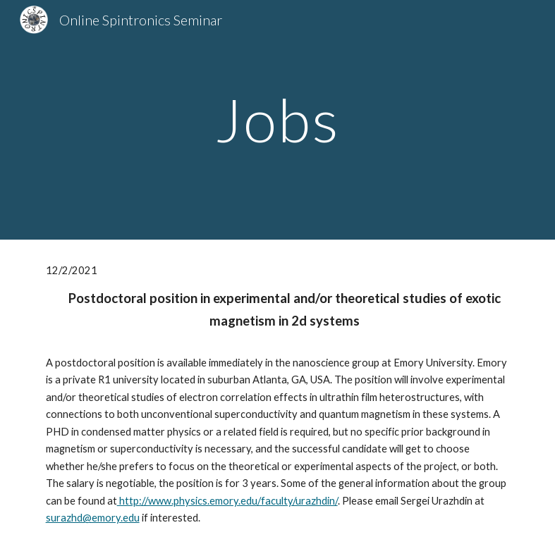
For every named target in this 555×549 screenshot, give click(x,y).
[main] (277, 119)
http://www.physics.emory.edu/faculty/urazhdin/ (227, 501)
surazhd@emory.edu (93, 518)
